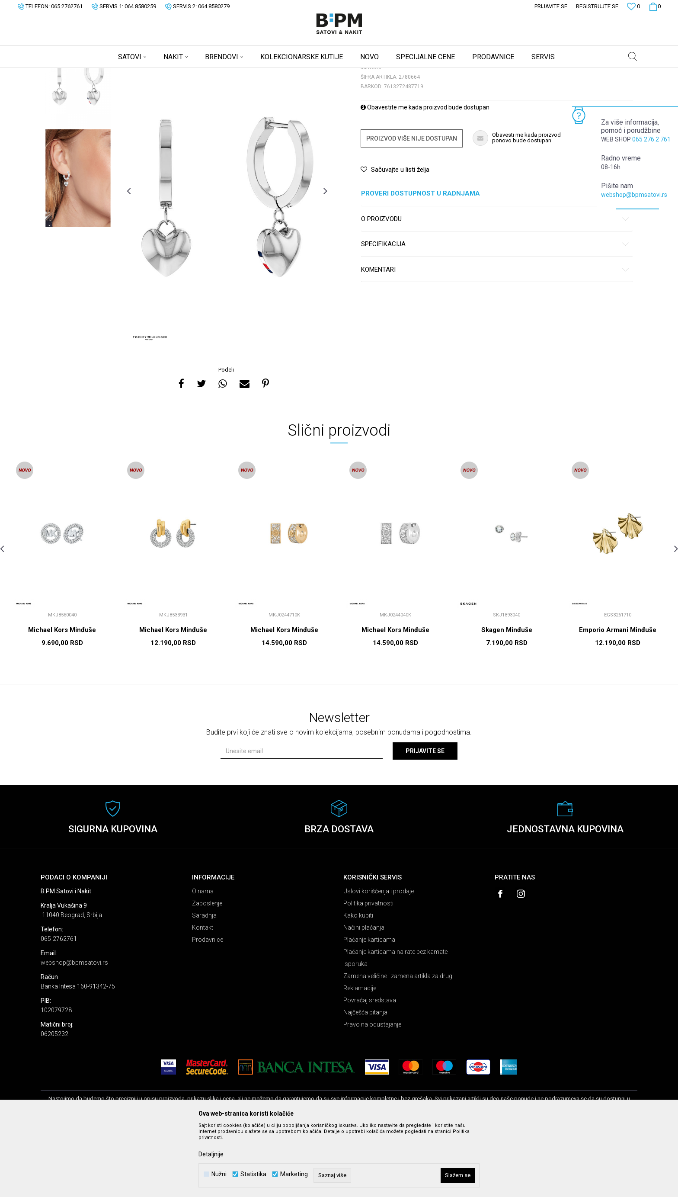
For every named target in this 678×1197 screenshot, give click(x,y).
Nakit (126, 74)
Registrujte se (597, 6)
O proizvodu (495, 287)
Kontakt (202, 995)
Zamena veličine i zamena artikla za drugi (398, 1043)
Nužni (219, 1174)
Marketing (294, 1174)
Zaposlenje (207, 971)
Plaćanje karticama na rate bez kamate (395, 1019)
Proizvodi (102, 74)
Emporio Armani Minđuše (617, 698)
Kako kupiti (358, 983)
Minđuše (148, 74)
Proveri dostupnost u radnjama (495, 261)
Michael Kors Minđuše (62, 698)
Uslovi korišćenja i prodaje (378, 959)
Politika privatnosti (368, 971)
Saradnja (204, 983)
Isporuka (355, 1031)
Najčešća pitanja (365, 1080)
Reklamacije (359, 1056)
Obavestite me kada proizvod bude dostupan (425, 175)
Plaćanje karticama (369, 1007)
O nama (203, 959)
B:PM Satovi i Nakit (63, 74)
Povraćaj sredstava (369, 1068)
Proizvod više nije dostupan (411, 206)
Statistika (253, 1174)
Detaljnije (211, 1154)
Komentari (495, 337)
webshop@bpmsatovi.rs (634, 194)
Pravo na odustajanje (372, 1092)
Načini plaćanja (363, 995)
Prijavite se (425, 818)
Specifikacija (495, 312)
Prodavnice (207, 1007)
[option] (78, 147)
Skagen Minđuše (506, 698)
